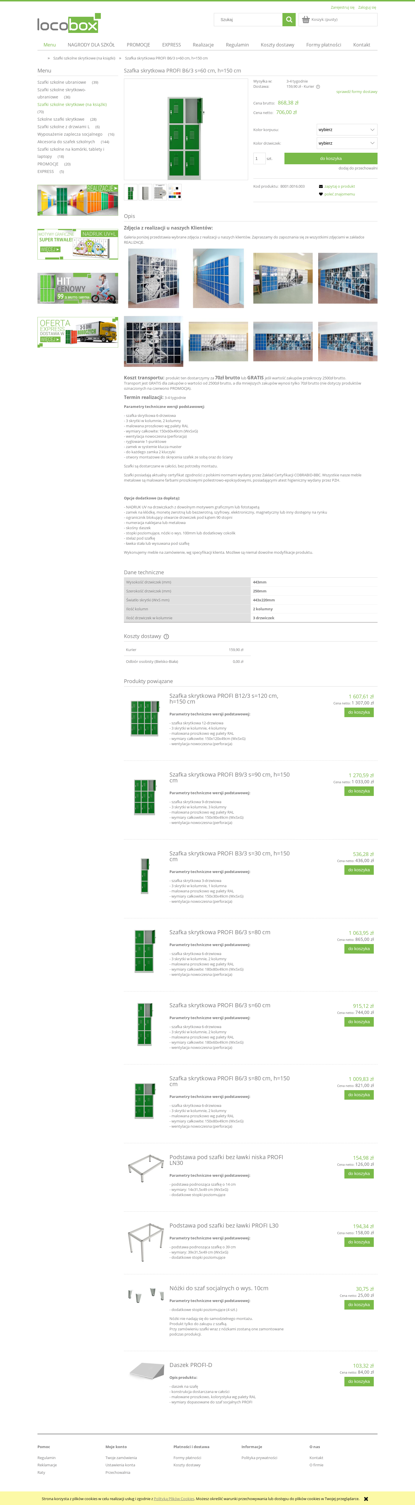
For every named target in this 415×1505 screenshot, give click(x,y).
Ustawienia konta (120, 1464)
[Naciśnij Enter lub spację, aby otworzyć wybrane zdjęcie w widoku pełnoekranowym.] (186, 129)
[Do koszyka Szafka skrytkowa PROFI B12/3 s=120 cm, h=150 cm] (359, 712)
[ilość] (259, 158)
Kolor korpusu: (266, 129)
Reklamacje (47, 1464)
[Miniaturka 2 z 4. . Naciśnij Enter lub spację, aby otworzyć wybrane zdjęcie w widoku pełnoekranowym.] (145, 192)
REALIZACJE (133, 242)
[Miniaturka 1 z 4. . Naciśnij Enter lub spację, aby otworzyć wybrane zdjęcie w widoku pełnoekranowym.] (130, 192)
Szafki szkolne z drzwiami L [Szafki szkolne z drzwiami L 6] (63, 126)
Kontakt (316, 1457)
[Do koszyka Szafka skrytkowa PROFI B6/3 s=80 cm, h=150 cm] (359, 1095)
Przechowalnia (117, 1472)
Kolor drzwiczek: (267, 143)
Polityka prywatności (259, 1457)
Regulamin (46, 1457)
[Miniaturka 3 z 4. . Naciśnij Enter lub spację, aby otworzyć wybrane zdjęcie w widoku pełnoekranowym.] (160, 192)
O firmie (316, 1464)
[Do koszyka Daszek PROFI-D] (359, 1381)
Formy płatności (187, 1457)
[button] (336, 186)
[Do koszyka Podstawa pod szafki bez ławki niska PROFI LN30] (359, 1173)
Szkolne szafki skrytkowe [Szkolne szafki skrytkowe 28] (60, 119)
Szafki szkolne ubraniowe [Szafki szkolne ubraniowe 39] (61, 82)
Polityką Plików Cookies (174, 1498)
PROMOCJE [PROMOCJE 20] (48, 164)
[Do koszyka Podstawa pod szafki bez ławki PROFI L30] (359, 1242)
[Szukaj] (289, 19)
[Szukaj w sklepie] (249, 19)
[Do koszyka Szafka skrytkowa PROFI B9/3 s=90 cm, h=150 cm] (359, 791)
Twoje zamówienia (121, 1457)
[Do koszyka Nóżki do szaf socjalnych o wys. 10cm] (359, 1305)
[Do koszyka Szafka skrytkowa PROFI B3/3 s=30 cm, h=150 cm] (359, 870)
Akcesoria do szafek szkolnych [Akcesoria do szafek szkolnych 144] (66, 141)
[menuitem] (49, 44)
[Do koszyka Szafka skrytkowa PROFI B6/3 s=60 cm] (359, 1022)
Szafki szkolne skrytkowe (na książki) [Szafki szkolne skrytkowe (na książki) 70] (72, 104)
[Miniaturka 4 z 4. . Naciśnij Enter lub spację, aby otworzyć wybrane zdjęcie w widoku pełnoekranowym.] (174, 192)
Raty (41, 1472)
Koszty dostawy (187, 1464)
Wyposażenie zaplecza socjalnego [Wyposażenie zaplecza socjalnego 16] (69, 134)
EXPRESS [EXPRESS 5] (45, 171)
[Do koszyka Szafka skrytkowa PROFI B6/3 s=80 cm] (359, 949)
